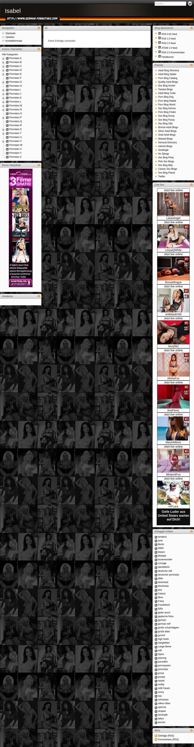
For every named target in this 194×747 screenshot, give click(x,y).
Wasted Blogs (165, 138)
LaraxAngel (173, 218)
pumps (161, 677)
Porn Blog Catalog (167, 78)
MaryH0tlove (173, 442)
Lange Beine (164, 646)
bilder (161, 548)
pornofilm (163, 661)
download (163, 582)
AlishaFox (173, 378)
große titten (164, 631)
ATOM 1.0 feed (169, 48)
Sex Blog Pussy (166, 119)
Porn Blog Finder (167, 112)
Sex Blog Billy (165, 165)
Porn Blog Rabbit (167, 100)
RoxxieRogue (173, 282)
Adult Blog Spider (167, 74)
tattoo (161, 718)
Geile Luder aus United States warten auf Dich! (173, 515)
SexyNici (173, 346)
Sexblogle (163, 150)
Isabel (13, 10)
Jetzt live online (173, 190)
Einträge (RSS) (166, 735)
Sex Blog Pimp (166, 157)
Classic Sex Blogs (167, 169)
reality (161, 684)
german (162, 620)
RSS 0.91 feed (169, 34)
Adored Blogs (165, 146)
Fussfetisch (164, 605)
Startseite (11, 33)
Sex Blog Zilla (165, 123)
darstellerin (164, 567)
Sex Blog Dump (166, 115)
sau (160, 696)
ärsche (161, 722)
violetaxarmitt (173, 314)
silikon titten (164, 703)
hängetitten (164, 642)
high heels (163, 639)
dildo (160, 578)
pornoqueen (164, 665)
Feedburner (168, 57)
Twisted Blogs (165, 89)
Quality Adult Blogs (168, 82)
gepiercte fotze (166, 616)
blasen (161, 552)
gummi (161, 635)
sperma (162, 707)
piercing (162, 658)
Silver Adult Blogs (167, 131)
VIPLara (173, 506)
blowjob (162, 555)
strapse (162, 711)
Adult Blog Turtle (166, 93)
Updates (10, 37)
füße (160, 608)
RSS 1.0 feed (168, 38)
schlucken (163, 699)
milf (160, 650)
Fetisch (162, 593)
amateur (162, 536)
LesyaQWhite (173, 250)
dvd (160, 590)
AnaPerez (173, 410)
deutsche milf (165, 571)
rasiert (161, 680)
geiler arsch (164, 612)
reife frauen (164, 688)
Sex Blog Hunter (166, 85)
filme (160, 597)
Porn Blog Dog (166, 97)
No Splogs (163, 153)
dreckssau (163, 586)
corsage (162, 563)
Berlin (161, 544)
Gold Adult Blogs (167, 134)
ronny (161, 692)
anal (160, 540)
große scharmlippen (168, 627)
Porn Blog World (166, 104)
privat (161, 673)
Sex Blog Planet (166, 172)
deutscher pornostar (168, 574)
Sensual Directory (167, 142)
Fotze (161, 601)
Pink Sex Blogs (166, 161)
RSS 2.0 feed (168, 43)
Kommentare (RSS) (168, 739)
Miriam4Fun (173, 474)
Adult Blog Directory (168, 70)
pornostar (163, 669)
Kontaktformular (14, 40)
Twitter (161, 176)
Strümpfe (163, 714)
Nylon (161, 654)
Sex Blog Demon (167, 108)
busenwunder (165, 559)
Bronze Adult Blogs (168, 127)
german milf (164, 623)
